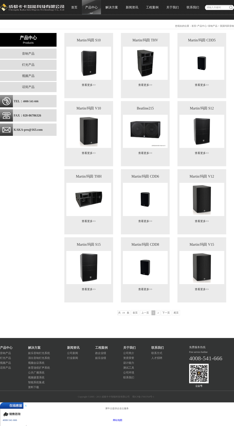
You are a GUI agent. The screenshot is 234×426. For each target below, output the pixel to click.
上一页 (145, 312)
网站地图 (117, 420)
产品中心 (202, 26)
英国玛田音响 (227, 26)
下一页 (166, 312)
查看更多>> (89, 85)
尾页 (176, 312)
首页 (74, 7)
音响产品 (212, 26)
